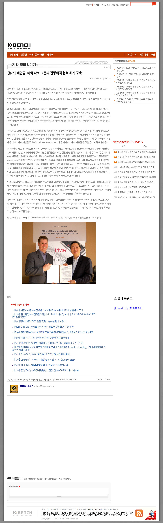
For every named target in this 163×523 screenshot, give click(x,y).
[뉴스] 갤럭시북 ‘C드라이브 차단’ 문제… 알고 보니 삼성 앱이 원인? (43, 359)
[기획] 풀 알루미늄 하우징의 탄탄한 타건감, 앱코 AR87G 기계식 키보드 (45, 370)
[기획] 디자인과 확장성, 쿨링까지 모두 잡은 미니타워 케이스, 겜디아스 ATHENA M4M (52, 332)
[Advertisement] (81, 29)
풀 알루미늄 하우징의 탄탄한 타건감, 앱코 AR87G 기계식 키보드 (133, 193)
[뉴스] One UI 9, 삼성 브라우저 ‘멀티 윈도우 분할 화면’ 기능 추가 (43, 327)
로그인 (96, 5)
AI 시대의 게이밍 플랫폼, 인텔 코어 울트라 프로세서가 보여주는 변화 (134, 173)
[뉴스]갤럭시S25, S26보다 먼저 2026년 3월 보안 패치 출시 (41, 354)
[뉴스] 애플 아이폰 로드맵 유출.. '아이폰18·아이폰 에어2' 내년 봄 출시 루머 (47, 310)
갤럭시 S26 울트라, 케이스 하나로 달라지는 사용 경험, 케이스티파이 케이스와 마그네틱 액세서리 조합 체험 (135, 183)
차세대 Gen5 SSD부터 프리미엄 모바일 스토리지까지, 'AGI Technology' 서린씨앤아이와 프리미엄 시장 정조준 (134, 163)
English (89, 5)
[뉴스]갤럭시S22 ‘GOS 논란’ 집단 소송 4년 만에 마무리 (39, 321)
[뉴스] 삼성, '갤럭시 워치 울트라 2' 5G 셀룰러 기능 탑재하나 (40, 337)
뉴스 (124, 146)
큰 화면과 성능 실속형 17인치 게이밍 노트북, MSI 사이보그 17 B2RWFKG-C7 (134, 168)
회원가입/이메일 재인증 (120, 5)
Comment (14, 486)
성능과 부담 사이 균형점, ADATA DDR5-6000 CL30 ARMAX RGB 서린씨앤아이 (133, 188)
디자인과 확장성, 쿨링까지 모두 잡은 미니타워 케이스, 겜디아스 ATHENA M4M (135, 178)
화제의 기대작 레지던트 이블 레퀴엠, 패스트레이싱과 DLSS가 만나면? (135, 153)
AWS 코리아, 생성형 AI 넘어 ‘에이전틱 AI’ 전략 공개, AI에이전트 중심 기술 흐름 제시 (134, 198)
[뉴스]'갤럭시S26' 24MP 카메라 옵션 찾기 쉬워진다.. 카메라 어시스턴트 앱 (47, 343)
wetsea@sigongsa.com (44, 386)
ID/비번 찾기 (105, 5)
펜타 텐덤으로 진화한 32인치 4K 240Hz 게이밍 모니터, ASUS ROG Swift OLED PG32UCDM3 (135, 158)
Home (105, 67)
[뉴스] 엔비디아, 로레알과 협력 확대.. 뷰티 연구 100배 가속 (40, 365)
